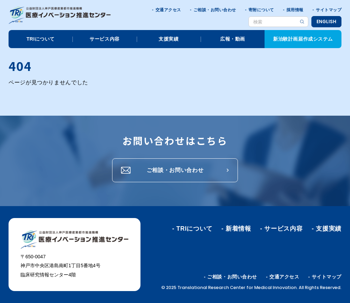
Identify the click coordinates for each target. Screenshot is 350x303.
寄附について (261, 10)
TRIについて (40, 39)
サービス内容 (104, 39)
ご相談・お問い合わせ (214, 10)
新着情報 (238, 228)
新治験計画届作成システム (303, 39)
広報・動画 (232, 39)
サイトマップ (328, 10)
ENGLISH (326, 21)
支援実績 (168, 39)
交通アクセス (168, 10)
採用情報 (295, 10)
